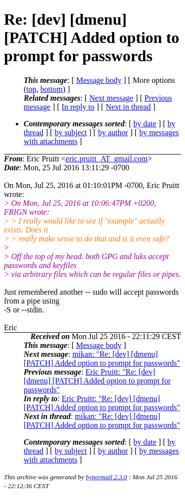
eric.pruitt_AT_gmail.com (107, 158)
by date (144, 123)
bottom (51, 89)
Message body (98, 80)
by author (113, 132)
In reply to (78, 107)
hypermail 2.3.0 (106, 477)
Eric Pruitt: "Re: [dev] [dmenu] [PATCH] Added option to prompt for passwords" (97, 381)
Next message (111, 98)
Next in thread (128, 107)
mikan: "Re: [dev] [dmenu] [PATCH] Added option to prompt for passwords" (102, 358)
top (31, 89)
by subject (71, 132)
